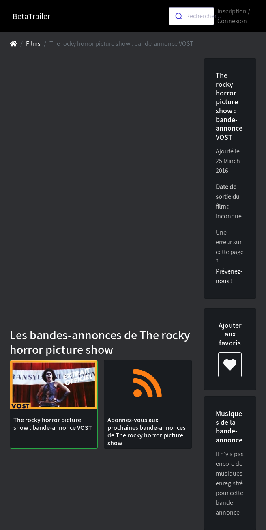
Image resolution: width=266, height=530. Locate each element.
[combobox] (191, 16)
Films (33, 43)
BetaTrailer (31, 16)
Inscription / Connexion (233, 16)
